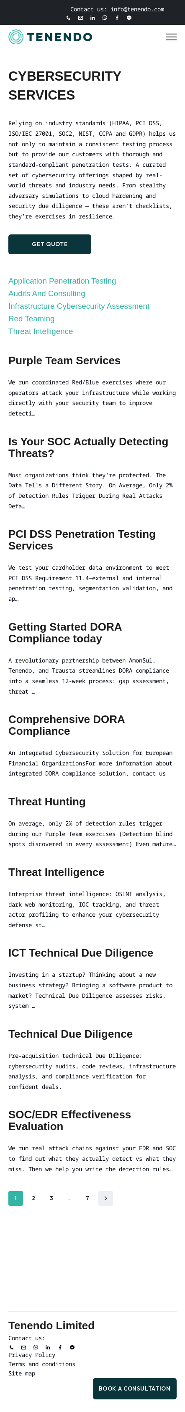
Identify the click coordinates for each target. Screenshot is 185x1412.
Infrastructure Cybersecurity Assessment (78, 306)
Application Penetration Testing (62, 280)
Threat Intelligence (40, 331)
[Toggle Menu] (171, 37)
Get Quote (49, 244)
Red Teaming (31, 318)
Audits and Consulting (46, 293)
